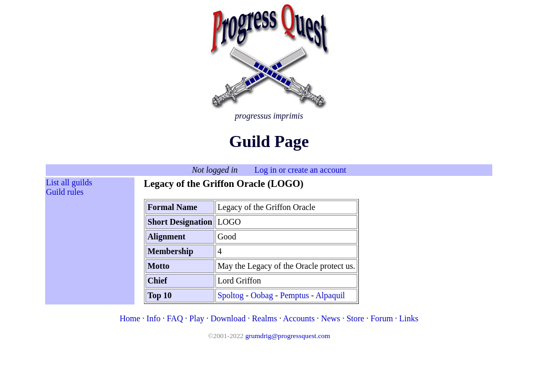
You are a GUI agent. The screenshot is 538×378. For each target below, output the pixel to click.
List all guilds (69, 182)
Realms (264, 318)
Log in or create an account (300, 169)
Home (130, 318)
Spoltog (231, 295)
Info (154, 318)
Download (228, 318)
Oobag (262, 295)
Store (355, 318)
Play (196, 318)
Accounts (299, 318)
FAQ (175, 318)
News (330, 318)
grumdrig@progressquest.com (287, 336)
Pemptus (294, 295)
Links (408, 318)
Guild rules (65, 191)
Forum (381, 318)
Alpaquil (330, 295)
